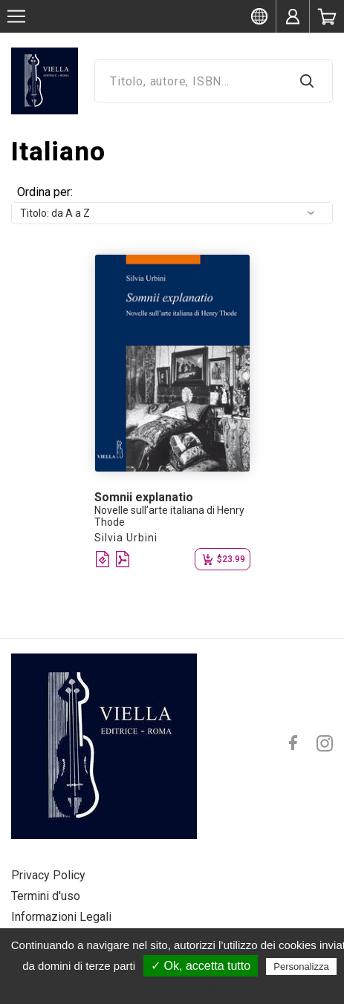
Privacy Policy (48, 875)
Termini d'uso (45, 896)
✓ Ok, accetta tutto (200, 965)
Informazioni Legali (61, 917)
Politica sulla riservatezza (179, 987)
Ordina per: (45, 192)
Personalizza (300, 966)
